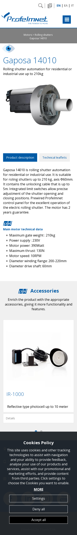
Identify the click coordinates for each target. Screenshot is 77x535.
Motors (28, 35)
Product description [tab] (20, 157)
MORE (38, 489)
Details (10, 418)
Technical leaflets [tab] (54, 157)
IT (72, 5)
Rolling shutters (44, 35)
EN (59, 5)
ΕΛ (66, 5)
